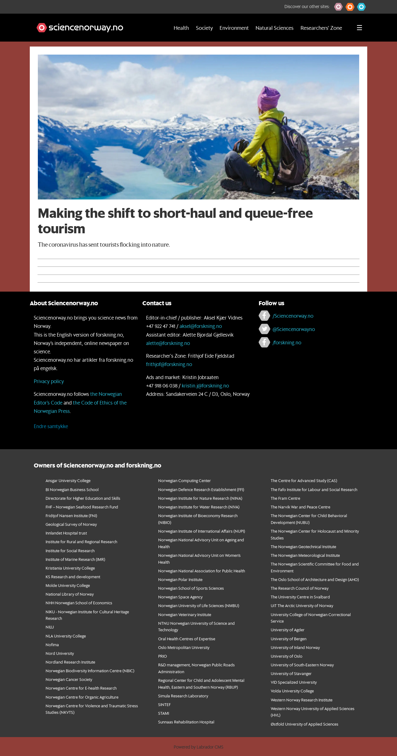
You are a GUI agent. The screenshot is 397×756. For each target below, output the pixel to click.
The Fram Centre (285, 498)
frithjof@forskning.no (169, 364)
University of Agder (288, 629)
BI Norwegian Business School (72, 489)
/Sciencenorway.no (293, 315)
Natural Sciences (274, 27)
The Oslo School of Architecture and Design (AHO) (315, 579)
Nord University (60, 653)
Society (204, 27)
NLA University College (66, 635)
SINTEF (164, 704)
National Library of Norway (70, 594)
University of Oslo (286, 656)
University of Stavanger (291, 673)
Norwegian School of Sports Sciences (191, 588)
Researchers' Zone (321, 27)
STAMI (163, 713)
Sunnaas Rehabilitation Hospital (186, 721)
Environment (234, 27)
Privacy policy (49, 381)
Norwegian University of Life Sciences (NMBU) (198, 605)
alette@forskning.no (168, 343)
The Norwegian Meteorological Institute (305, 555)
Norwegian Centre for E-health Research (81, 688)
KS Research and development (73, 576)
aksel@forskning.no (201, 326)
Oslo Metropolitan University (183, 647)
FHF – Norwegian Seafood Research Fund (82, 506)
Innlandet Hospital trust (66, 532)
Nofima (52, 644)
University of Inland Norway (295, 647)
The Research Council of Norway (299, 588)
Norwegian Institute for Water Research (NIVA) (198, 506)
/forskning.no (287, 342)
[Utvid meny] (359, 27)
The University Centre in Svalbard (300, 596)
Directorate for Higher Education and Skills (83, 498)
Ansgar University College (68, 480)
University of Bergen (288, 638)
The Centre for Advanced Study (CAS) (304, 480)
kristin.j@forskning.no (205, 385)
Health (181, 27)
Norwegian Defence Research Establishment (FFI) (201, 489)
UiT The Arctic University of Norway (302, 605)
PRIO (162, 656)
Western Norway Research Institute (301, 699)
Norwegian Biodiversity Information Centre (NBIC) (90, 670)
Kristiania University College (70, 567)
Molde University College (68, 585)
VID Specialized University (294, 682)
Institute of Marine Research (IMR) (75, 559)
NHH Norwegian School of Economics (79, 602)
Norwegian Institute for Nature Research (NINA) (200, 498)
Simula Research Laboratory (183, 695)
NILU (50, 626)
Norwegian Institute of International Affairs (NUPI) (201, 531)
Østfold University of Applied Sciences (304, 724)
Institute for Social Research (70, 550)
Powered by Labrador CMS (198, 747)
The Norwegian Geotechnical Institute (303, 546)
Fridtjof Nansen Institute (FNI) (71, 515)
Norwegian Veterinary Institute (184, 614)
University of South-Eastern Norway (302, 664)
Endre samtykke (51, 426)
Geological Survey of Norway (71, 524)
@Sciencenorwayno (294, 329)
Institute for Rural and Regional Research (81, 541)
